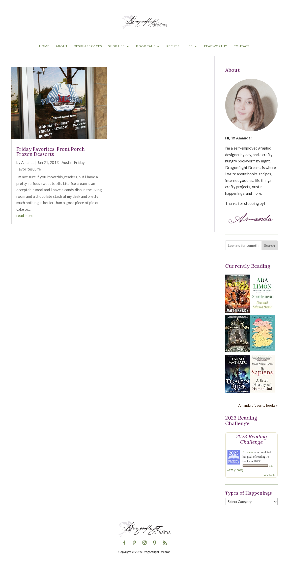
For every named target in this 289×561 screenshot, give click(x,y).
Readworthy (215, 46)
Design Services (88, 46)
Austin (67, 162)
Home (44, 46)
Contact (241, 46)
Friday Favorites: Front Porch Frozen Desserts (50, 151)
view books (269, 475)
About (62, 46)
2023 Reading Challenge (251, 439)
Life (189, 46)
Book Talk (145, 46)
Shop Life (116, 46)
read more (24, 215)
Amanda (28, 162)
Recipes (173, 46)
